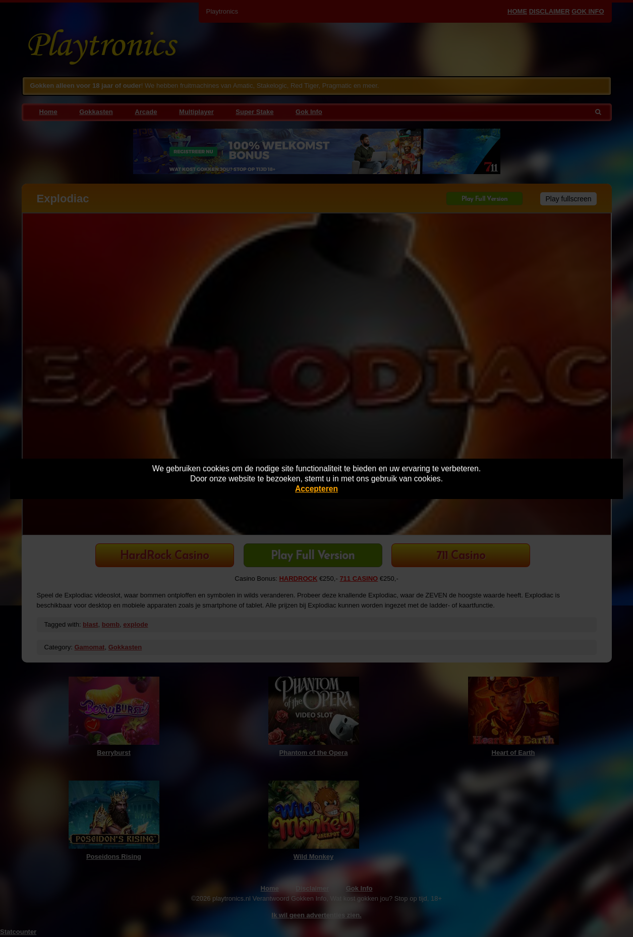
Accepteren (316, 488)
